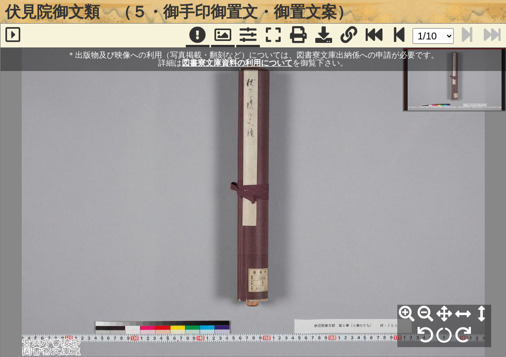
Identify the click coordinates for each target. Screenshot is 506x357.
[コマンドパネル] (248, 35)
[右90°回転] (463, 335)
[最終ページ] (374, 35)
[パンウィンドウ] (223, 35)
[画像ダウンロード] (324, 35)
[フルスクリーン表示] (273, 35)
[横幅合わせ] (463, 314)
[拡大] (406, 314)
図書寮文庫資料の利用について (237, 63)
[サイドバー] (12, 35)
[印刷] (298, 35)
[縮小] (425, 314)
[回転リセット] (444, 335)
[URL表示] (349, 35)
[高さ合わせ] (481, 314)
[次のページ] (399, 35)
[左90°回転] (425, 335)
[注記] (198, 35)
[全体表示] (444, 314)
